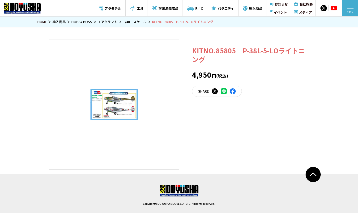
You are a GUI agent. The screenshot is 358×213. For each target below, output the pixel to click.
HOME (42, 21)
